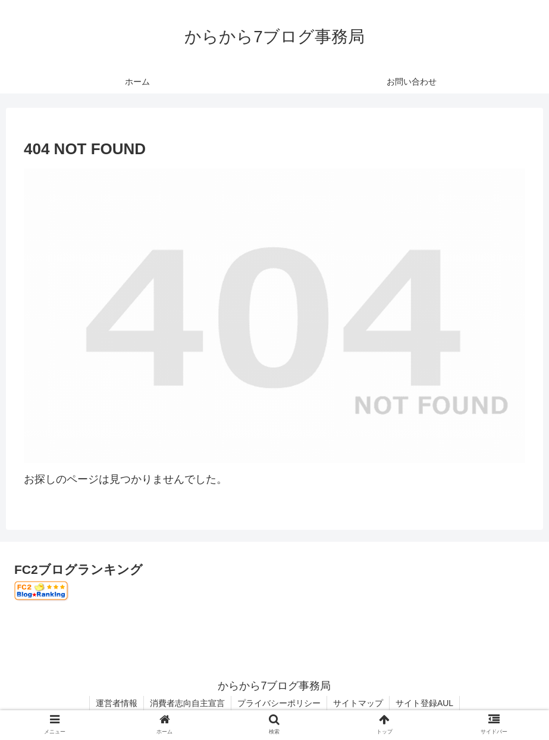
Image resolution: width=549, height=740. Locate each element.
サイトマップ (358, 703)
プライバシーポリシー (279, 703)
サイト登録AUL (424, 703)
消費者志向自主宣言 (187, 703)
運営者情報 (116, 703)
